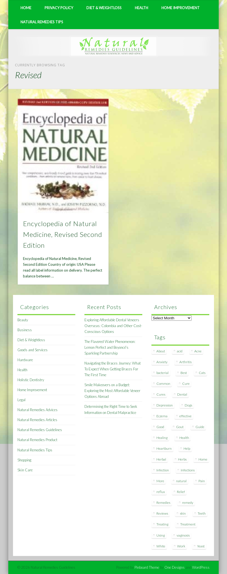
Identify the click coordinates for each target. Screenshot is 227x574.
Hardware (25, 360)
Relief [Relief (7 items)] (181, 492)
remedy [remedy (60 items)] (187, 502)
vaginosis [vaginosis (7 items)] (183, 535)
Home (25, 8)
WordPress (201, 567)
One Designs (174, 567)
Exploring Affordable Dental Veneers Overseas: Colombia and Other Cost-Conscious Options (113, 326)
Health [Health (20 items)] (184, 438)
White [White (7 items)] (160, 546)
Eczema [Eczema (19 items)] (161, 416)
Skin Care (25, 470)
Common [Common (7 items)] (163, 383)
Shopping (24, 460)
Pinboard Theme (147, 567)
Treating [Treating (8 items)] (162, 524)
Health (141, 8)
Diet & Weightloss (104, 8)
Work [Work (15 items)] (181, 546)
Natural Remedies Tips (41, 22)
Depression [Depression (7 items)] (164, 405)
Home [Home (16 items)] (202, 459)
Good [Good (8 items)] (160, 427)
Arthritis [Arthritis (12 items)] (185, 362)
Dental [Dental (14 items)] (182, 394)
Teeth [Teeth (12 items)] (202, 513)
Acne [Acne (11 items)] (198, 351)
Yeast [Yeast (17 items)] (201, 546)
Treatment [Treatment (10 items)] (187, 524)
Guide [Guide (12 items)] (199, 427)
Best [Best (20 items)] (183, 373)
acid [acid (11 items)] (179, 351)
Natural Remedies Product (37, 440)
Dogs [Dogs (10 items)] (188, 405)
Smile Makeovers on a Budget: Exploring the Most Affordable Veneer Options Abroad (112, 391)
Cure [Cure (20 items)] (186, 383)
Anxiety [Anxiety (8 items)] (161, 362)
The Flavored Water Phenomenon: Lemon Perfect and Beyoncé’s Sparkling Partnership (109, 347)
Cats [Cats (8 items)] (202, 373)
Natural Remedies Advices (37, 410)
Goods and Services (32, 350)
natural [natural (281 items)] (181, 481)
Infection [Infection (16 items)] (162, 470)
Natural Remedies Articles (37, 420)
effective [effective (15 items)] (185, 416)
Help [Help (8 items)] (187, 448)
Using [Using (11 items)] (160, 535)
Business (24, 330)
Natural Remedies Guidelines (39, 430)
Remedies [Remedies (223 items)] (163, 502)
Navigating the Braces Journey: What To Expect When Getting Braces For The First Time (112, 369)
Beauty (22, 320)
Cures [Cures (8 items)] (160, 394)
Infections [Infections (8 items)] (188, 470)
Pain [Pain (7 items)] (201, 481)
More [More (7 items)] (160, 481)
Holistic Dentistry (30, 380)
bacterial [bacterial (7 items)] (162, 373)
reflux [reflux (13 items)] (160, 492)
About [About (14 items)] (160, 351)
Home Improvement (180, 8)
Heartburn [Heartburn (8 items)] (164, 448)
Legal (21, 400)
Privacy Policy (59, 8)
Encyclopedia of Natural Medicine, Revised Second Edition (62, 234)
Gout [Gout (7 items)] (180, 427)
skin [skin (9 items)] (183, 513)
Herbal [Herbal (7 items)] (161, 459)
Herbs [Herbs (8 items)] (182, 459)
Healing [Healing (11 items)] (161, 438)
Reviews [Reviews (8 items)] (162, 513)
